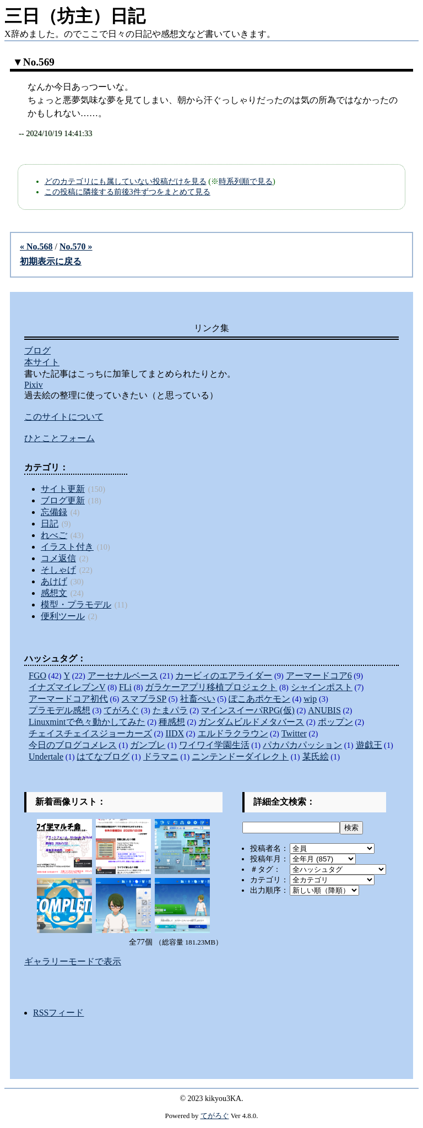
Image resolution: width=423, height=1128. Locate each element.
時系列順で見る (246, 181)
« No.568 (36, 246)
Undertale (46, 756)
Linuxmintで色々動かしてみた (87, 721)
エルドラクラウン (233, 733)
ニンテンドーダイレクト (240, 756)
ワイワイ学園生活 (214, 745)
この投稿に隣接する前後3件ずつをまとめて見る (127, 191)
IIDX (174, 733)
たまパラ (170, 710)
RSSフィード (58, 1012)
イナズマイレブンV (67, 687)
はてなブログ (103, 756)
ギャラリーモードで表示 (72, 961)
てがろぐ (121, 710)
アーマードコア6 (319, 675)
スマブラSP (143, 698)
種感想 (172, 721)
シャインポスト (321, 687)
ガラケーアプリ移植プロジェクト (211, 687)
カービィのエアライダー (223, 675)
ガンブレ (147, 745)
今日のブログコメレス (73, 745)
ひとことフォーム (59, 438)
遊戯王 (369, 745)
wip (310, 698)
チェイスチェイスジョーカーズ (90, 733)
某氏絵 (315, 756)
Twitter (294, 733)
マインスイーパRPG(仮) (248, 710)
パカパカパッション (302, 745)
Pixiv (33, 384)
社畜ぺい (197, 698)
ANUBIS (324, 710)
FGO (37, 675)
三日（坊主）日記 (74, 16)
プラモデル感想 (59, 710)
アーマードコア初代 (68, 698)
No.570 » (76, 246)
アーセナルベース (123, 675)
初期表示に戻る (51, 261)
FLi (125, 687)
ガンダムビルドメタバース (251, 721)
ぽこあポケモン (259, 698)
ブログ (37, 350)
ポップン (335, 721)
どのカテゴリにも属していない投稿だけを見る (126, 181)
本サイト (41, 362)
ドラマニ (160, 756)
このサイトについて (64, 416)
